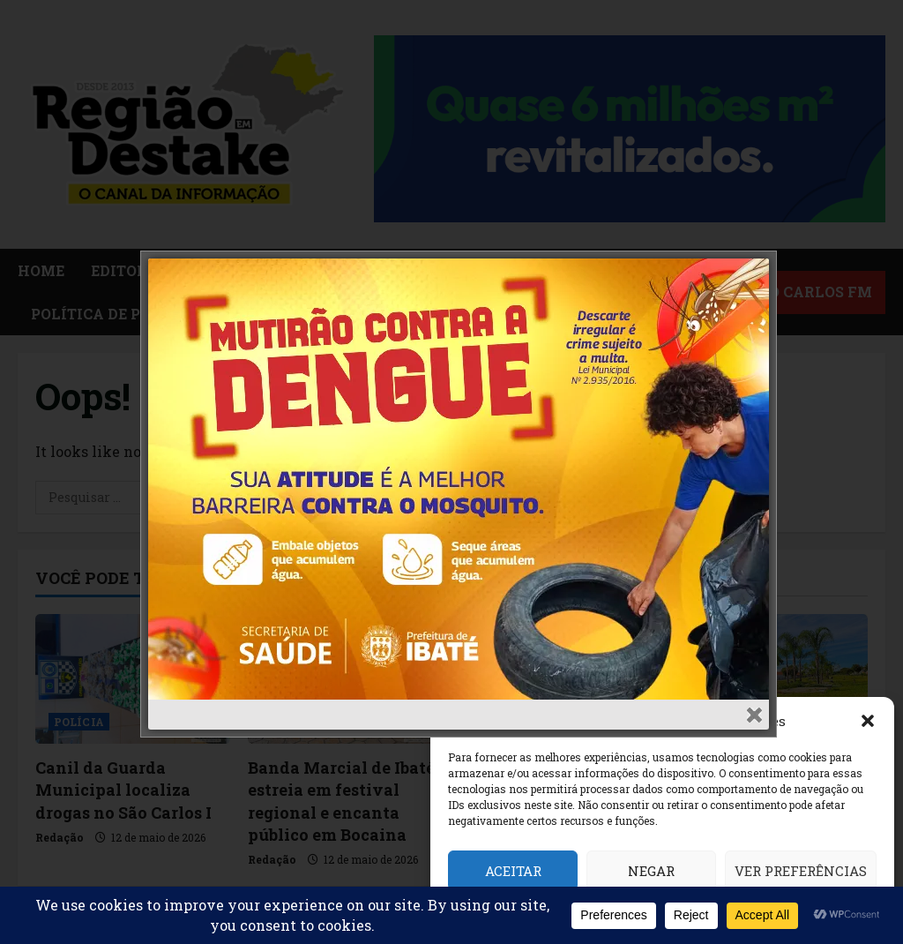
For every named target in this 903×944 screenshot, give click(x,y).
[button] (868, 721)
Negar (651, 871)
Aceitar (513, 871)
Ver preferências (801, 871)
